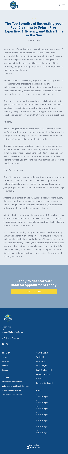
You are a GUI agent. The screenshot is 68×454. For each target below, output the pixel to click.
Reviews (5, 366)
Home (4, 357)
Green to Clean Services (11, 390)
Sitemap (5, 370)
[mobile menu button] (63, 5)
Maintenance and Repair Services (15, 386)
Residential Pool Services (12, 381)
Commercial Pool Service (12, 394)
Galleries (5, 361)
